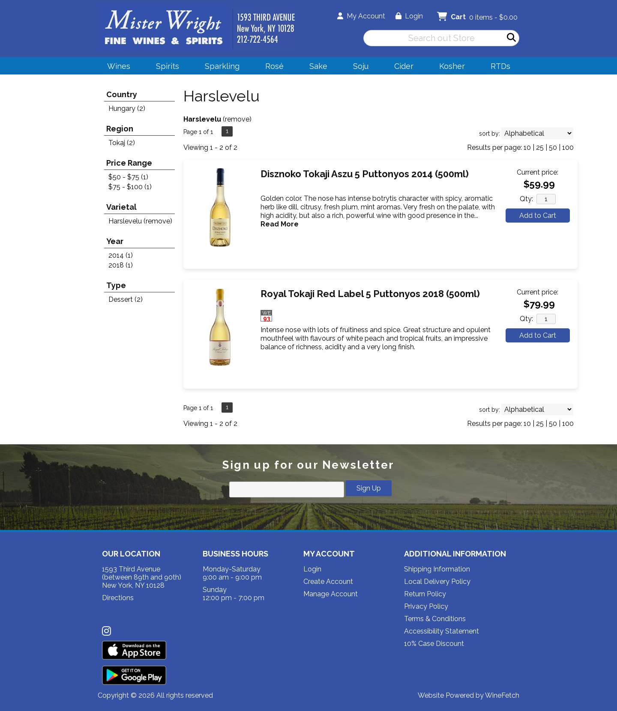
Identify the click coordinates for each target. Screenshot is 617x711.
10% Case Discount (434, 644)
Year (114, 241)
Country (121, 94)
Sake (318, 66)
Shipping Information (437, 569)
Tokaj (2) (121, 143)
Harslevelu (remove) (140, 221)
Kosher (452, 66)
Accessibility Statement (441, 631)
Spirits (164, 67)
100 (568, 147)
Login (409, 16)
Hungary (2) (126, 108)
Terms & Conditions (435, 619)
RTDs (500, 66)
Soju (358, 67)
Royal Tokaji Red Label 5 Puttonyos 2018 (370, 293)
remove (237, 119)
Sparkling (219, 67)
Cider (401, 67)
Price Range (129, 162)
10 (527, 147)
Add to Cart (537, 215)
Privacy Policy (426, 606)
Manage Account (330, 594)
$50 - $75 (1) (128, 177)
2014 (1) (120, 255)
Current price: (537, 172)
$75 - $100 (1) (130, 187)
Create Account (328, 581)
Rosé (274, 66)
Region (119, 128)
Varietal (121, 206)
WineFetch (502, 695)
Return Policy (425, 594)
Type (116, 285)
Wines (115, 67)
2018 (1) (120, 265)
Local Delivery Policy (437, 581)
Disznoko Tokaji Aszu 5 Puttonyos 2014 (365, 173)
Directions (118, 598)
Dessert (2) (125, 299)
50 (553, 147)
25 (540, 147)
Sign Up (368, 488)
